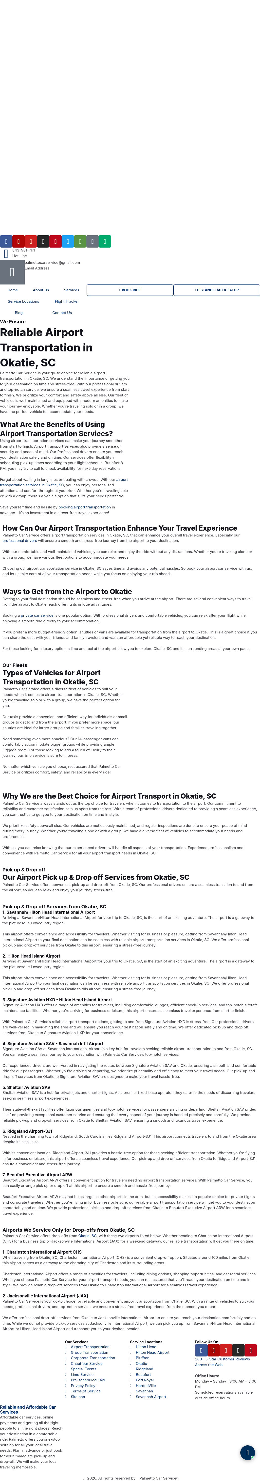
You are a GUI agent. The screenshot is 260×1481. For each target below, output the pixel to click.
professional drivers (19, 540)
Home (12, 290)
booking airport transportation (84, 507)
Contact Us (62, 312)
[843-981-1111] (6, 254)
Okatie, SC (87, 1235)
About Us (41, 290)
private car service (37, 615)
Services (71, 290)
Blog (19, 312)
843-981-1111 (23, 250)
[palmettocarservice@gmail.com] (12, 272)
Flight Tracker (67, 301)
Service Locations (23, 301)
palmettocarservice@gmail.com (52, 262)
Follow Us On (207, 1341)
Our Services (77, 1341)
